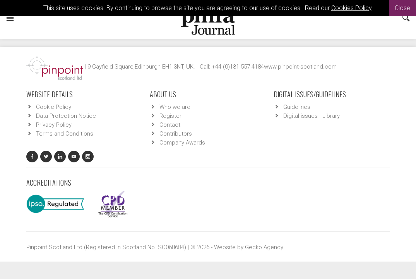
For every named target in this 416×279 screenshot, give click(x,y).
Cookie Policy (53, 106)
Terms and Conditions (64, 133)
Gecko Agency (264, 247)
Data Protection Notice (66, 115)
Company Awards (182, 142)
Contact (169, 124)
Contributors (175, 133)
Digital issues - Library (311, 115)
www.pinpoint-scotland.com (300, 66)
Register (170, 115)
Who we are (174, 106)
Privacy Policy (54, 124)
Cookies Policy (351, 8)
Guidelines (296, 106)
